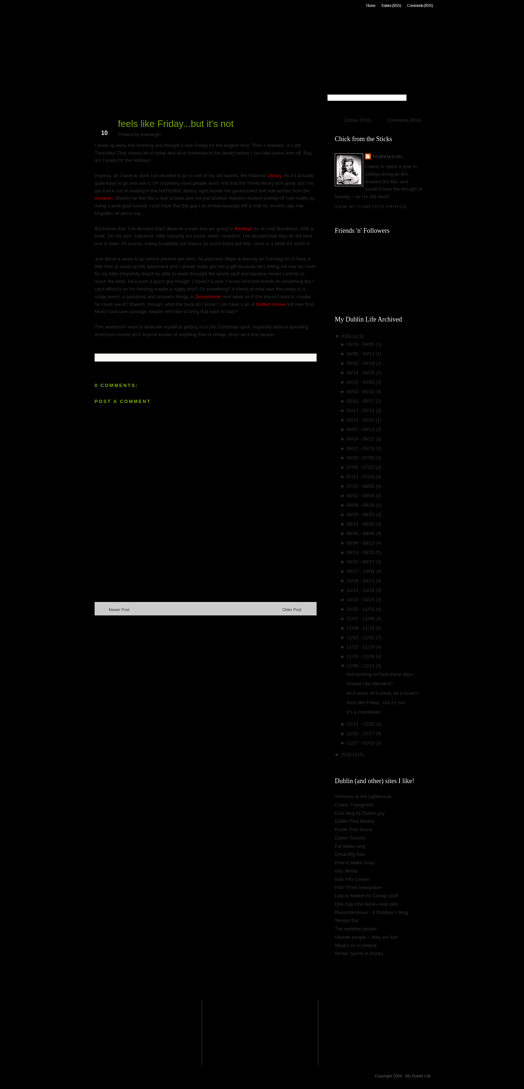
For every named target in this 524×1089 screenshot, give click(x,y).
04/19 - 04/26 (361, 372)
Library (274, 175)
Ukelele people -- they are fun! (366, 937)
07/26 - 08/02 (361, 486)
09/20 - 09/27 (361, 562)
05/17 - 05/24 (361, 410)
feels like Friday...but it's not (176, 123)
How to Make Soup (355, 862)
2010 (347, 754)
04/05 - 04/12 (361, 353)
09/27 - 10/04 (361, 571)
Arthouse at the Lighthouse (363, 796)
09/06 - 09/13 (361, 543)
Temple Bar (347, 920)
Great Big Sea (350, 854)
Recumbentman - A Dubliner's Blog (371, 912)
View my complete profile (371, 206)
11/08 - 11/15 (361, 628)
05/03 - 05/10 (361, 391)
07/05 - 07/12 (361, 467)
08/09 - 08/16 (361, 505)
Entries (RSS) (391, 5)
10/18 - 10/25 (361, 599)
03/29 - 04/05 (361, 344)
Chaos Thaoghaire (354, 804)
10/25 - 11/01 (361, 609)
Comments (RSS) (420, 5)
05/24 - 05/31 (361, 420)
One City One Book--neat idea (366, 904)
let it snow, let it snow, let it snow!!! (382, 693)
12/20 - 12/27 (361, 733)
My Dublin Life (187, 25)
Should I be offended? (369, 683)
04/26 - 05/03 (361, 382)
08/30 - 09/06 (361, 533)
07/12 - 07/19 (361, 476)
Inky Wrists (346, 871)
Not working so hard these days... (381, 674)
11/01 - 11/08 (361, 618)
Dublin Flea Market (354, 821)
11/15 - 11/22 (361, 637)
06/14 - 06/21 (361, 439)
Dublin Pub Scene (354, 829)
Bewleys (243, 228)
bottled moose (271, 304)
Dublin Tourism (350, 838)
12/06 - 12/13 (361, 666)
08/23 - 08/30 (361, 524)
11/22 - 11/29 (361, 647)
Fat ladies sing (350, 846)
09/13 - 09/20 (361, 552)
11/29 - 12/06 (361, 656)
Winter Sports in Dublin (359, 953)
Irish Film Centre (352, 879)
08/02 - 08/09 (361, 495)
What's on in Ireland (356, 945)
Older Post (291, 609)
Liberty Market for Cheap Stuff (366, 895)
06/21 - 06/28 (361, 448)
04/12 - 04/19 (361, 363)
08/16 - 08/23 (361, 514)
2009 (347, 336)
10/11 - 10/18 (361, 590)
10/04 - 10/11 (361, 580)
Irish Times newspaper (358, 887)
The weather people (356, 929)
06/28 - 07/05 (361, 457)
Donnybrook (208, 296)
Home (370, 5)
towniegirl (388, 156)
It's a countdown (363, 712)
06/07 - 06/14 (361, 429)
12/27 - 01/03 (361, 743)
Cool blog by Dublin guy (360, 813)
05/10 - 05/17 (361, 401)
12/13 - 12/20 (361, 724)
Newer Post (119, 609)
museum (104, 198)
